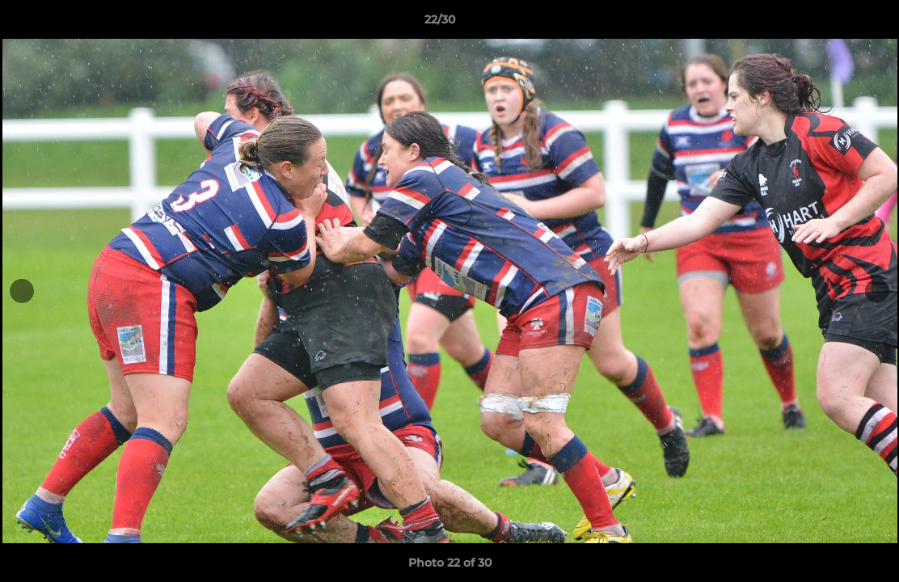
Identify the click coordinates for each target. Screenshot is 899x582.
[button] (831, 23)
